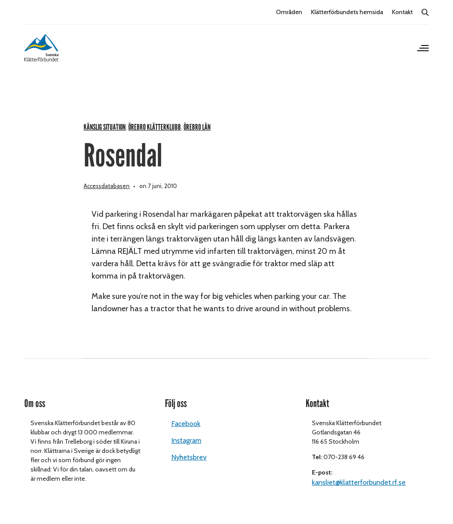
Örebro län (197, 127)
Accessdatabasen (107, 185)
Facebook (185, 423)
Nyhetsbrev (189, 457)
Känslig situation (105, 127)
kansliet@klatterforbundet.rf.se (359, 482)
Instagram (186, 440)
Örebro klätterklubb (154, 127)
